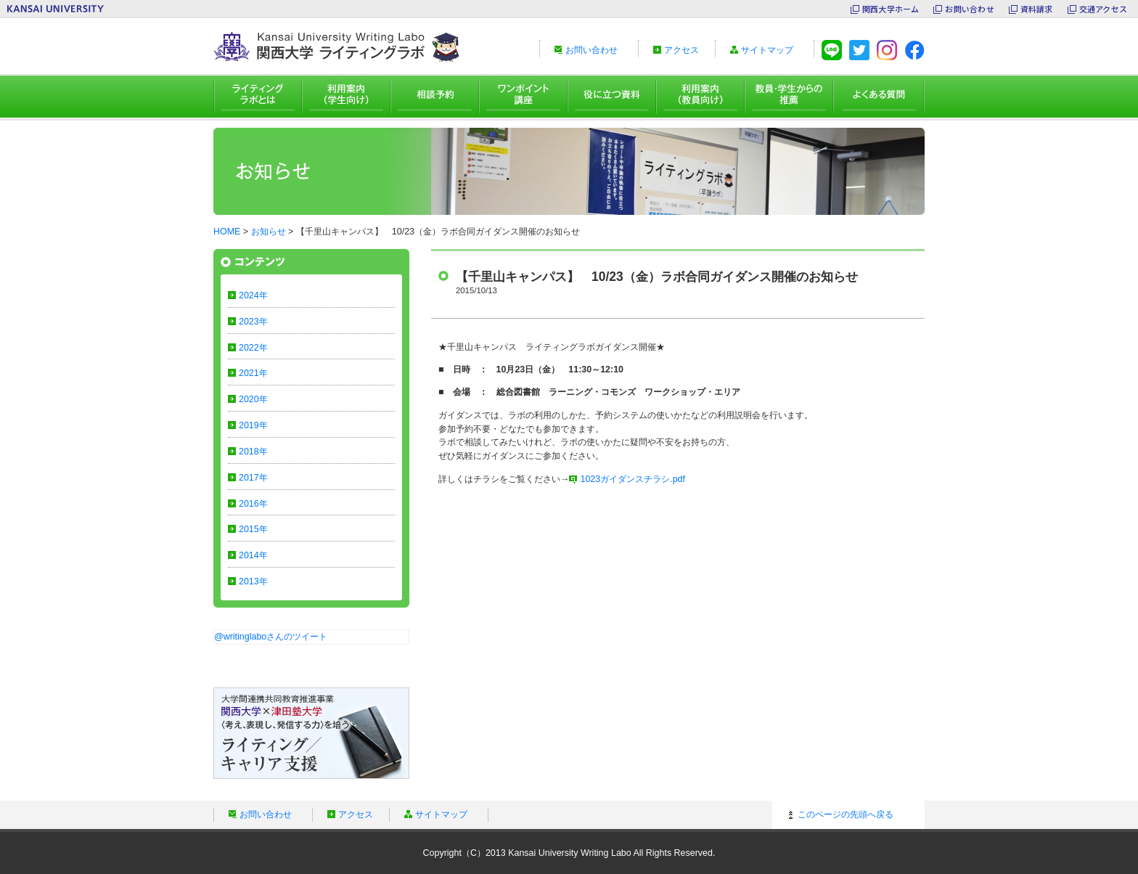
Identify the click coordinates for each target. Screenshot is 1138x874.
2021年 (253, 373)
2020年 (253, 399)
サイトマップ (767, 50)
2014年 (253, 555)
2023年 (253, 321)
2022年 (253, 348)
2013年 (253, 581)
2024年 (253, 295)
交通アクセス (1103, 9)
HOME (226, 231)
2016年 (253, 504)
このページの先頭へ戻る (845, 814)
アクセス (681, 50)
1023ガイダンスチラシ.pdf (632, 479)
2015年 (253, 529)
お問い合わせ (969, 9)
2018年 (253, 451)
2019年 (253, 425)
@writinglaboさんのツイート (270, 637)
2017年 (253, 478)
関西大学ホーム (891, 9)
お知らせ (268, 231)
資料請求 (1036, 9)
